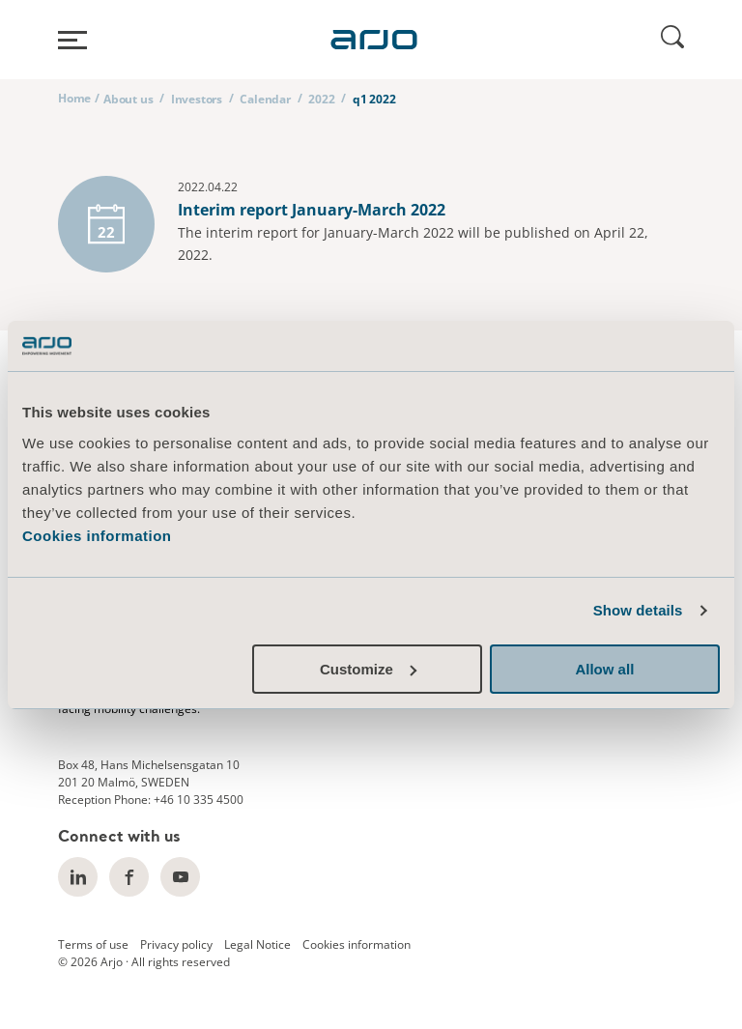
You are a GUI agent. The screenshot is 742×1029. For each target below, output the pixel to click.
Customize (368, 669)
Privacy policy (176, 944)
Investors (196, 99)
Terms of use (93, 944)
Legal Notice (257, 944)
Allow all (604, 669)
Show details (638, 610)
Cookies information (97, 536)
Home (74, 98)
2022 (321, 99)
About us (128, 99)
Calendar (265, 99)
